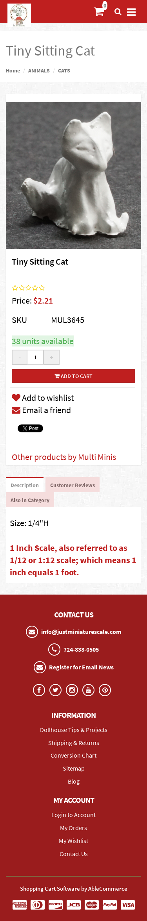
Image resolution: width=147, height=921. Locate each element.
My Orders (73, 828)
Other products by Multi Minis (64, 456)
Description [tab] (25, 485)
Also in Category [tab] (30, 500)
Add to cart (73, 376)
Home (13, 70)
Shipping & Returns (73, 743)
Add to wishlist (43, 397)
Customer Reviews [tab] (72, 485)
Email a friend (41, 409)
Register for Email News (81, 667)
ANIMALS (39, 70)
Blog (74, 781)
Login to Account (73, 815)
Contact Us (74, 854)
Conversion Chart (73, 755)
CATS (64, 70)
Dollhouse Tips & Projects (73, 730)
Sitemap (74, 768)
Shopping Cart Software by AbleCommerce (73, 888)
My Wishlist (73, 841)
